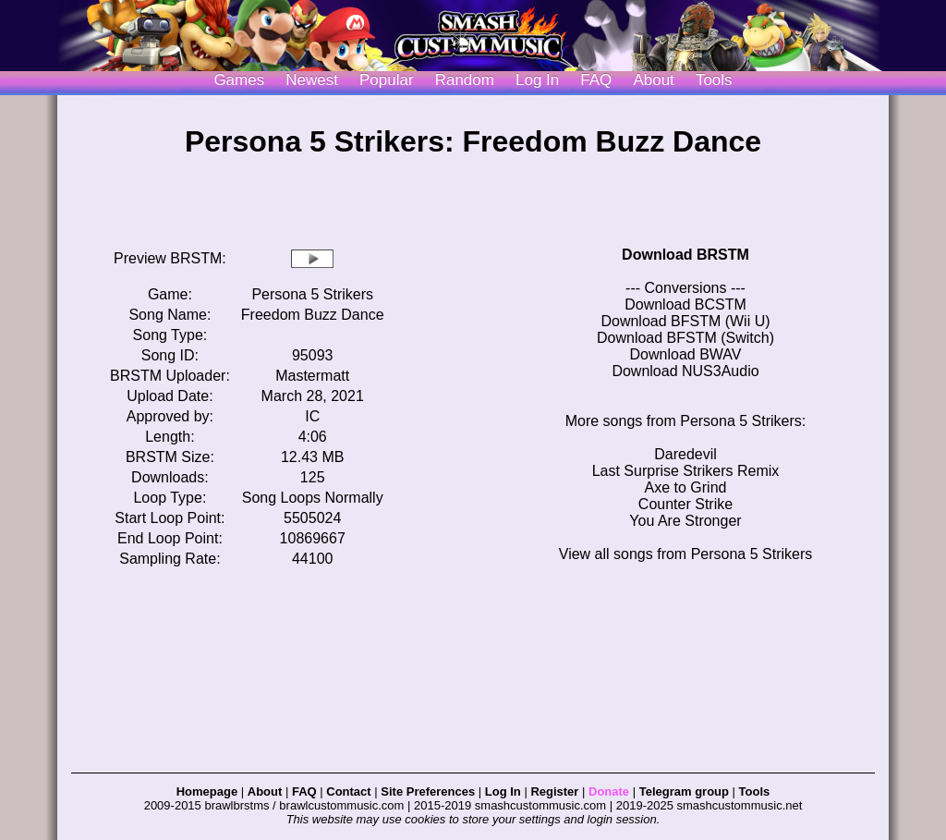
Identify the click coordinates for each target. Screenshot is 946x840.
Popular (386, 80)
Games (238, 80)
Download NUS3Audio (685, 371)
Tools (714, 80)
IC (312, 416)
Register (554, 791)
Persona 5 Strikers (312, 294)
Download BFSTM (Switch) (685, 338)
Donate (608, 791)
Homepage (206, 791)
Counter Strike (685, 504)
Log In (503, 791)
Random (464, 80)
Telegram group (684, 791)
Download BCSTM (685, 304)
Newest (311, 80)
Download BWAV (686, 354)
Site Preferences (428, 791)
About (653, 80)
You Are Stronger (685, 521)
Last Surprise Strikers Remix (686, 471)
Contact (348, 791)
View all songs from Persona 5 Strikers (685, 554)
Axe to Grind (686, 487)
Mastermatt (312, 375)
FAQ (596, 80)
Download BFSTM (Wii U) (685, 321)
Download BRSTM (685, 254)
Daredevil (685, 454)
